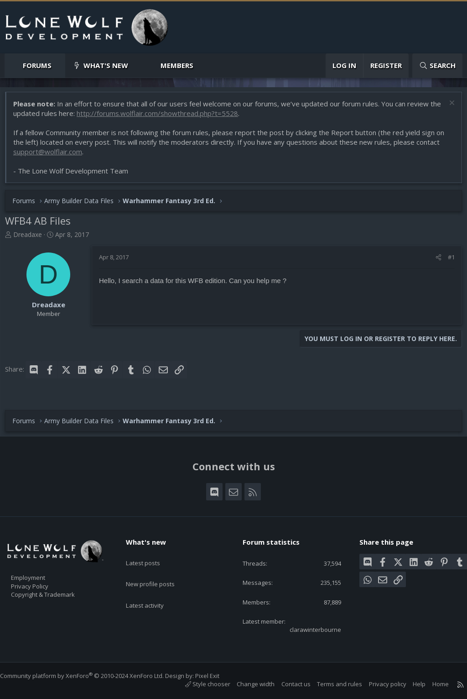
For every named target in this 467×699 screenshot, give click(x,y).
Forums (37, 65)
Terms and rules (330, 684)
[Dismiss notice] (446, 108)
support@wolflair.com (52, 156)
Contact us (286, 684)
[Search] (437, 65)
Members (177, 65)
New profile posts (158, 569)
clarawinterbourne (308, 628)
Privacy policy (378, 684)
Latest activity (152, 587)
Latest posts (150, 552)
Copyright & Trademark (57, 589)
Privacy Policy (41, 580)
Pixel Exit (216, 676)
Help (410, 684)
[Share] (434, 261)
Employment (40, 570)
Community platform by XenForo (91, 676)
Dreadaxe (32, 239)
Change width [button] (246, 684)
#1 (446, 262)
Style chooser (198, 684)
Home (431, 684)
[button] (59, 65)
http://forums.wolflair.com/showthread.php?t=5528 (174, 117)
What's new (105, 65)
